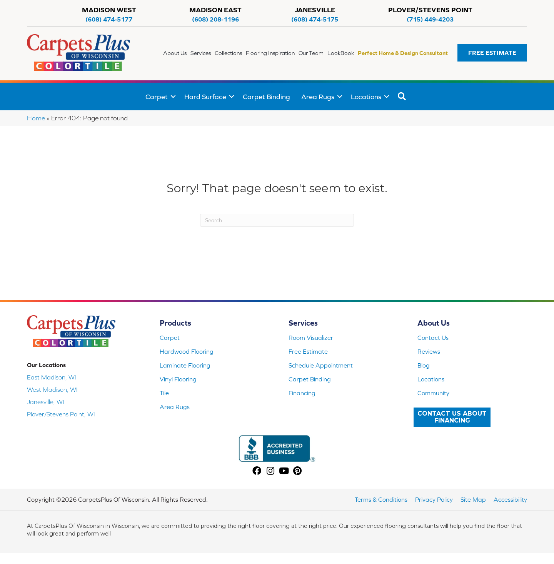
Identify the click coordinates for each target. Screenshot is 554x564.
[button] (492, 53)
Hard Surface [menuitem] (205, 97)
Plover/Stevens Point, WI (61, 414)
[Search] (277, 220)
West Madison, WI (52, 389)
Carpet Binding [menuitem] (266, 97)
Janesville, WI (45, 401)
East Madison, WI (51, 377)
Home (36, 118)
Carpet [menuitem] (156, 97)
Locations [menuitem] (366, 97)
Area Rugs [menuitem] (317, 97)
